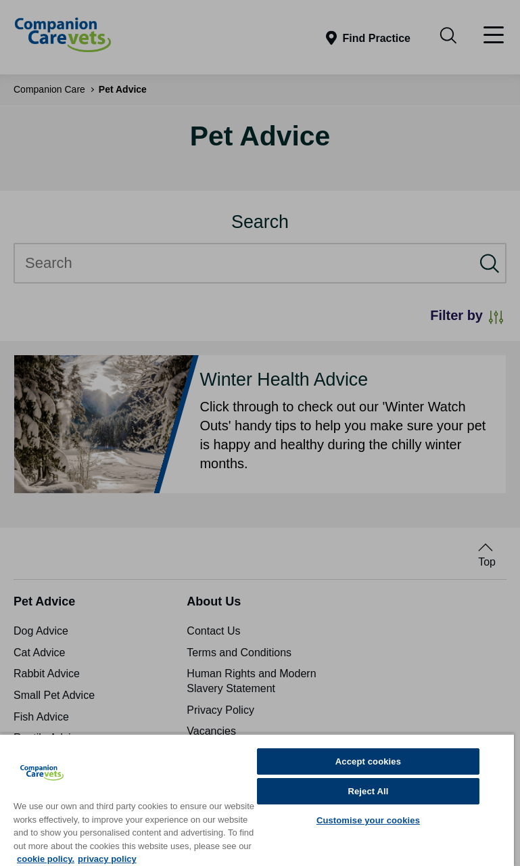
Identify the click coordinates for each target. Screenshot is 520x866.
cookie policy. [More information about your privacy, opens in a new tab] (45, 859)
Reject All (368, 791)
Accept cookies (368, 761)
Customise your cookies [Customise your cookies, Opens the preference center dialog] (368, 820)
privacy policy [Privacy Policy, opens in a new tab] (107, 859)
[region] (257, 799)
